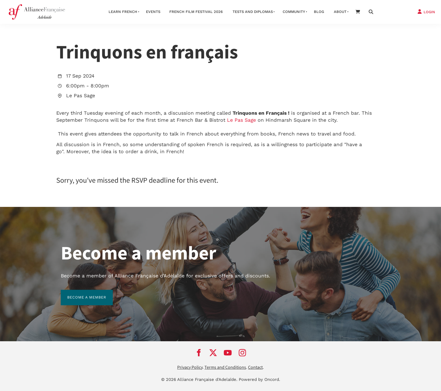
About (340, 12)
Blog (319, 12)
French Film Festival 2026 (196, 12)
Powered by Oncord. (259, 379)
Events (153, 12)
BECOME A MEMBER (80, 293)
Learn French (123, 12)
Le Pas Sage (241, 120)
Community (294, 12)
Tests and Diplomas (253, 12)
